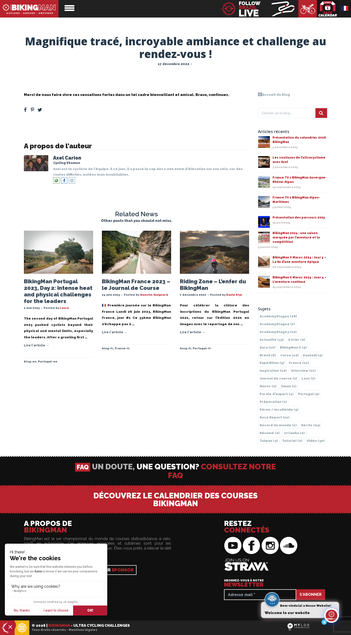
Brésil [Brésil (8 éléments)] (268, 355)
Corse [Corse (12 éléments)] (289, 355)
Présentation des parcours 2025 (299, 217)
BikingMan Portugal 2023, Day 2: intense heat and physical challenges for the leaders (58, 291)
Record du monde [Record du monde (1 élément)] (278, 425)
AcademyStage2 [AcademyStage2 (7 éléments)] (277, 324)
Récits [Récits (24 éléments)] (310, 425)
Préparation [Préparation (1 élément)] (273, 402)
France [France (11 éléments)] (299, 363)
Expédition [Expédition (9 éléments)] (272, 363)
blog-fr (107, 348)
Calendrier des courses (328, 9)
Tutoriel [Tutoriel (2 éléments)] (292, 441)
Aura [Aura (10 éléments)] (267, 347)
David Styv (234, 294)
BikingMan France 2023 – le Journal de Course (136, 284)
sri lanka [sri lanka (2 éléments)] (294, 433)
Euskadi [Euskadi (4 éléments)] (312, 355)
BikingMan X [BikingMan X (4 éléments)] (293, 347)
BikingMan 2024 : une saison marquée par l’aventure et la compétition (296, 237)
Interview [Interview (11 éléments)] (303, 370)
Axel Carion (67, 158)
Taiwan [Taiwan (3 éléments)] (269, 441)
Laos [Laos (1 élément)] (308, 378)
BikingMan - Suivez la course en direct (259, 9)
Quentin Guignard (154, 294)
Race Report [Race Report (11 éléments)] (274, 417)
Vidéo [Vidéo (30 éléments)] (315, 441)
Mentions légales (83, 630)
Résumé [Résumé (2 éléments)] (270, 433)
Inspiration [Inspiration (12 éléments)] (273, 370)
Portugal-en (47, 361)
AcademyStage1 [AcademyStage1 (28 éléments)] (278, 316)
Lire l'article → (36, 345)
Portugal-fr (202, 348)
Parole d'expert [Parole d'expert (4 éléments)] (276, 394)
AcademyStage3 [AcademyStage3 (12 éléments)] (278, 332)
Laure (64, 308)
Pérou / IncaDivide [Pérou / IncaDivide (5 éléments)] (279, 409)
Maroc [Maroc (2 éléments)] (268, 386)
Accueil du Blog (274, 94)
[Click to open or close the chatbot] (331, 615)
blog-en (30, 361)
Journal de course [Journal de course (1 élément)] (278, 378)
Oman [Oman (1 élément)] (288, 386)
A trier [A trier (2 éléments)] (296, 339)
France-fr (122, 348)
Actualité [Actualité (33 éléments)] (272, 339)
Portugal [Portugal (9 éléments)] (308, 394)
